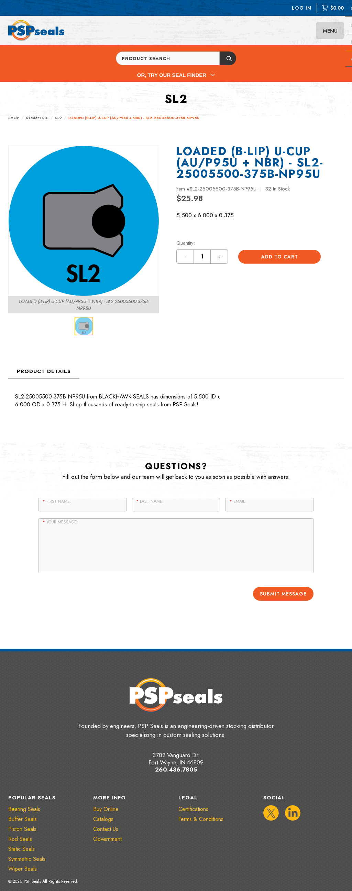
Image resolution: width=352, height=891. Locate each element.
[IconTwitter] (271, 812)
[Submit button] (228, 58)
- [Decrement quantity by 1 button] (185, 256)
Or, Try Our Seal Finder (176, 75)
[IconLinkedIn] (292, 812)
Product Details (44, 371)
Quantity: (185, 243)
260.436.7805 (176, 769)
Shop (13, 117)
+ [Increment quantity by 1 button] (219, 256)
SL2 (58, 117)
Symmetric (37, 117)
